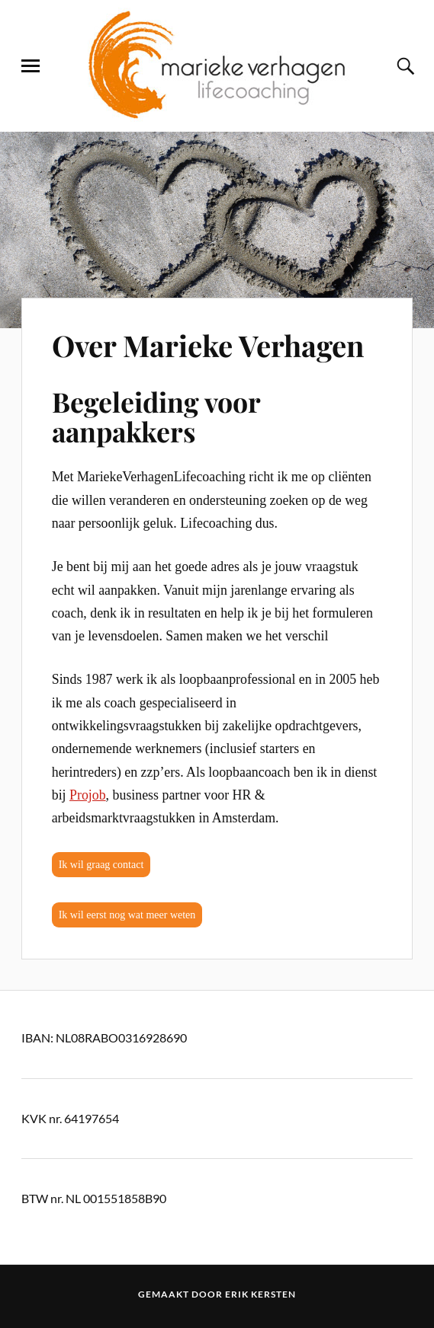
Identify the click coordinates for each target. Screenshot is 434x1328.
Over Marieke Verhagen (208, 345)
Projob (87, 795)
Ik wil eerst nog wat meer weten (127, 915)
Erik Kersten (260, 1294)
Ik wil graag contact (101, 864)
